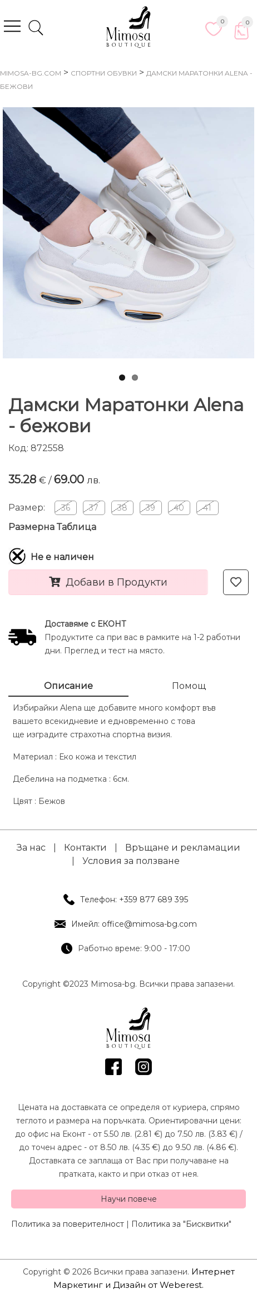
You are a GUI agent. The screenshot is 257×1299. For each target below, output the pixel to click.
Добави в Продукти (108, 582)
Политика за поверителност (67, 1224)
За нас (31, 847)
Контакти (85, 847)
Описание (68, 686)
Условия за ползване (131, 861)
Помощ (189, 686)
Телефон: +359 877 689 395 (134, 900)
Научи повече (129, 1199)
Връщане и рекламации (182, 847)
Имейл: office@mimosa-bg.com (134, 924)
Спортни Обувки (104, 73)
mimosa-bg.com (30, 73)
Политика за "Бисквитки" (181, 1224)
